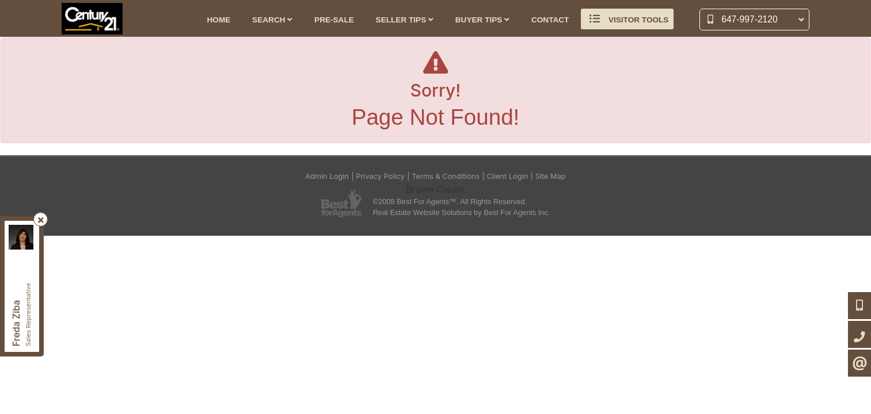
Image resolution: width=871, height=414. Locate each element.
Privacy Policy (380, 176)
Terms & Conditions (446, 176)
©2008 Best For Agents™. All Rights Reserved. (450, 201)
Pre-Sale (334, 20)
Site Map (550, 176)
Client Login (507, 176)
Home (219, 20)
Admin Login (327, 176)
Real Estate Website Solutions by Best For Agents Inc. (461, 212)
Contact (550, 20)
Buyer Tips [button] (482, 20)
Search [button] (272, 20)
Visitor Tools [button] (627, 19)
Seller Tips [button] (404, 20)
